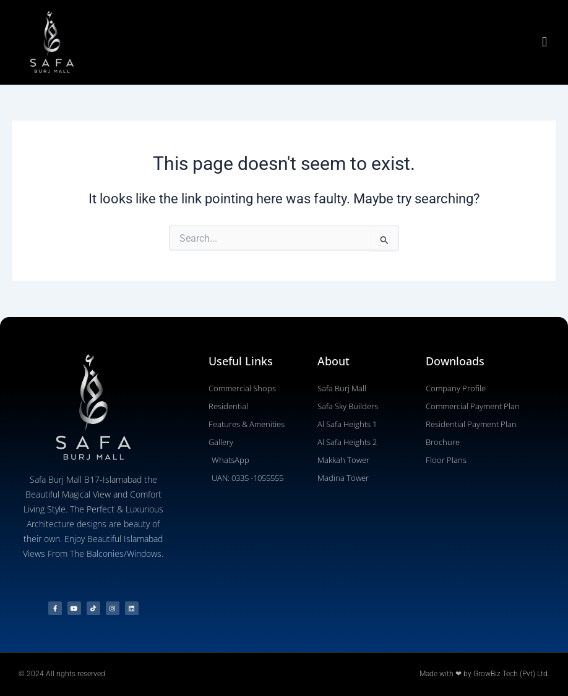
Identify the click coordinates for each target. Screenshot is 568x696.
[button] (545, 42)
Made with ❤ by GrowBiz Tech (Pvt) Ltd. (484, 673)
